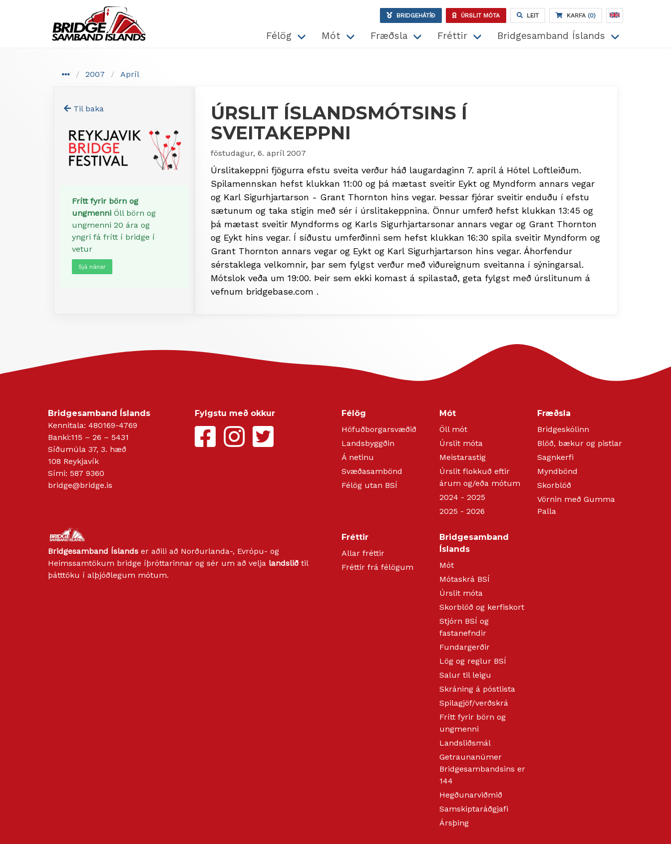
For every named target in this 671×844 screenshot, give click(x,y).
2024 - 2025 (462, 497)
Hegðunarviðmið (470, 795)
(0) (576, 15)
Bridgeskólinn (563, 429)
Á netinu (357, 457)
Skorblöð (554, 485)
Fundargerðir (464, 647)
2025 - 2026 (462, 511)
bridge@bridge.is (80, 485)
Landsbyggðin (367, 443)
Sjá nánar (92, 266)
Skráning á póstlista (477, 689)
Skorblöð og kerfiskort (481, 607)
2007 (95, 74)
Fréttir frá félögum (377, 567)
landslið (284, 563)
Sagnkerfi (555, 457)
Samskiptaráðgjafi (473, 809)
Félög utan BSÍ (369, 485)
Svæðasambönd (371, 471)
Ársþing (454, 823)
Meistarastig (462, 457)
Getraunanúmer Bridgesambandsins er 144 (482, 769)
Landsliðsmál (465, 743)
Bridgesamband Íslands (551, 35)
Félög (279, 35)
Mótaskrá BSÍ (464, 579)
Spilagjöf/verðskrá (473, 703)
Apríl (129, 74)
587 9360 (87, 473)
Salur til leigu (465, 675)
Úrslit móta (461, 443)
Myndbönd (557, 471)
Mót (331, 35)
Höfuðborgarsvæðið (378, 429)
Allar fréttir (362, 553)
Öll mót (453, 429)
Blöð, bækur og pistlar (579, 443)
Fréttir (452, 35)
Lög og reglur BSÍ (472, 661)
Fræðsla (388, 35)
